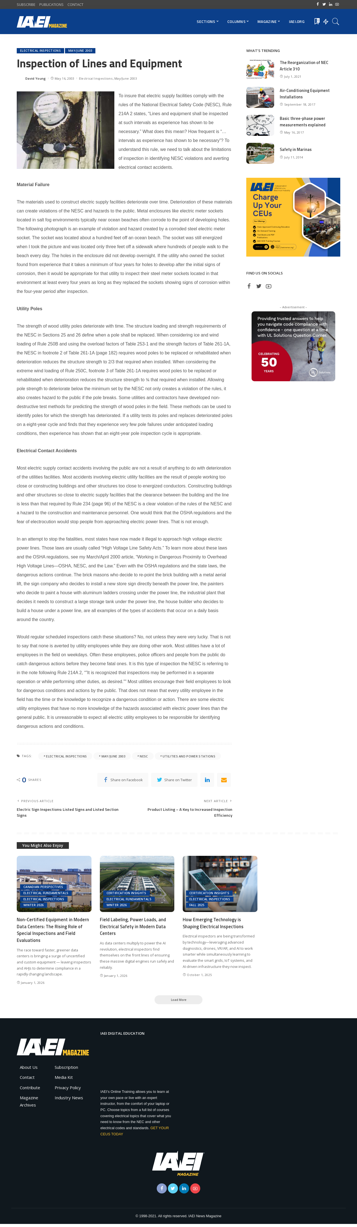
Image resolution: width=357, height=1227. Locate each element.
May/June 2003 (80, 51)
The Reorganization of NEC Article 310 (305, 65)
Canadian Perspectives (43, 889)
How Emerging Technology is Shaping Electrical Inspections (214, 925)
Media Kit (64, 1080)
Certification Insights (127, 895)
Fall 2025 (197, 907)
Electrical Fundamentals (46, 895)
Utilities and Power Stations (189, 756)
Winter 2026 (33, 907)
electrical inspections (66, 756)
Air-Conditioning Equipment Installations (305, 93)
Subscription (66, 1070)
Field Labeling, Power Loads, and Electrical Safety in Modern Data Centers (133, 928)
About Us (29, 1070)
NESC (144, 756)
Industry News (69, 1100)
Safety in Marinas (296, 149)
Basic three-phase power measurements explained (303, 121)
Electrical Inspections (40, 51)
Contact (27, 1080)
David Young (35, 78)
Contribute (30, 1090)
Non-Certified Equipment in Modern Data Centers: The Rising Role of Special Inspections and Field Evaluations (53, 932)
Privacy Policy (68, 1090)
